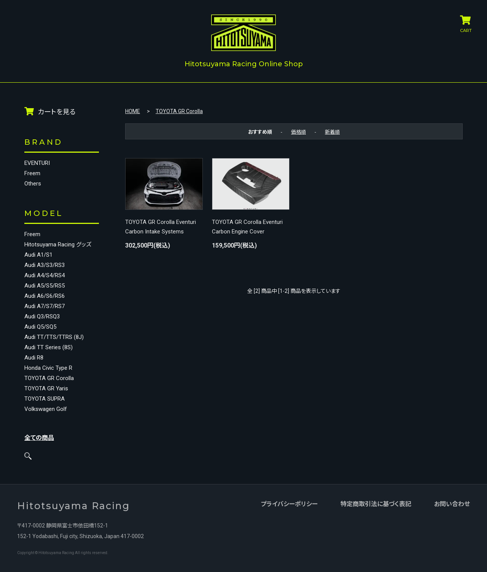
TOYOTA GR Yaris (46, 388)
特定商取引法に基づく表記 (376, 504)
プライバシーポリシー (289, 504)
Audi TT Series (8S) (48, 347)
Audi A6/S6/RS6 (44, 296)
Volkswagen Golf (45, 409)
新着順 (332, 131)
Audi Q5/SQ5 (40, 327)
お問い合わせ (452, 504)
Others (32, 184)
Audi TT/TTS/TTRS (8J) (54, 337)
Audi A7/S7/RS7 (44, 306)
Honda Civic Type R (48, 368)
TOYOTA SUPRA (44, 399)
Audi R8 (33, 358)
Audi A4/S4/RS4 (44, 275)
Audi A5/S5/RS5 (44, 286)
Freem (32, 173)
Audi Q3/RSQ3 (42, 317)
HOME (132, 111)
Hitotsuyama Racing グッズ (57, 245)
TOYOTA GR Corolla (49, 378)
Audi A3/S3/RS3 (44, 265)
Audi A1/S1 (38, 255)
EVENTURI (37, 163)
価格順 (298, 131)
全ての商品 (39, 437)
